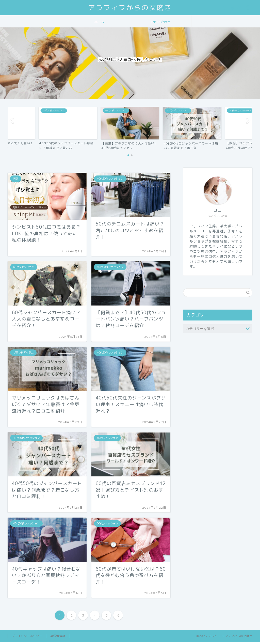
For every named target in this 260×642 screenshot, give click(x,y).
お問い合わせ (161, 22)
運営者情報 (57, 636)
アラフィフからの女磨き (130, 7)
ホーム (99, 22)
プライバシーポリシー (27, 636)
